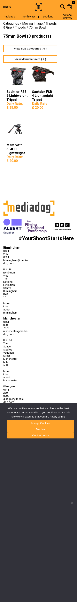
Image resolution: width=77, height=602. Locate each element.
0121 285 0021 (6, 254)
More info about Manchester (7, 376)
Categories (11, 23)
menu (7, 7)
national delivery (67, 16)
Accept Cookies (40, 423)
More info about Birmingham (7, 308)
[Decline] (72, 503)
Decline (40, 429)
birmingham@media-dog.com (7, 262)
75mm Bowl (37, 27)
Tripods (20, 27)
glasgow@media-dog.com (7, 400)
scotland (48, 16)
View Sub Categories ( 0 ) (30, 48)
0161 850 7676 (6, 325)
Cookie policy (40, 435)
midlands (9, 16)
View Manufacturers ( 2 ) (30, 59)
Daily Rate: (15, 106)
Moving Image (32, 23)
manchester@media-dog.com (7, 333)
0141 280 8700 (6, 392)
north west (29, 16)
